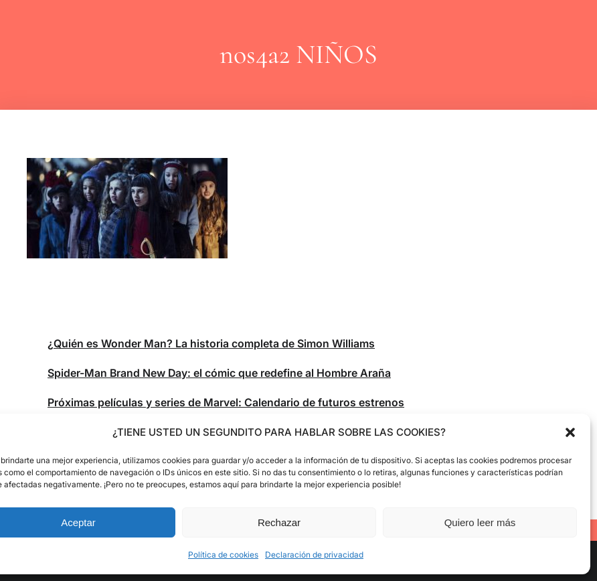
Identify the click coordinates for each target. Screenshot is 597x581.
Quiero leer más (480, 522)
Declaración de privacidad (314, 555)
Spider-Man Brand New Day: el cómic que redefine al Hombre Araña (219, 373)
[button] (570, 432)
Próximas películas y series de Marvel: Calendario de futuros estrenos (226, 402)
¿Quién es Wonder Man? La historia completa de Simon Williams (211, 343)
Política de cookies (223, 555)
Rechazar (279, 522)
